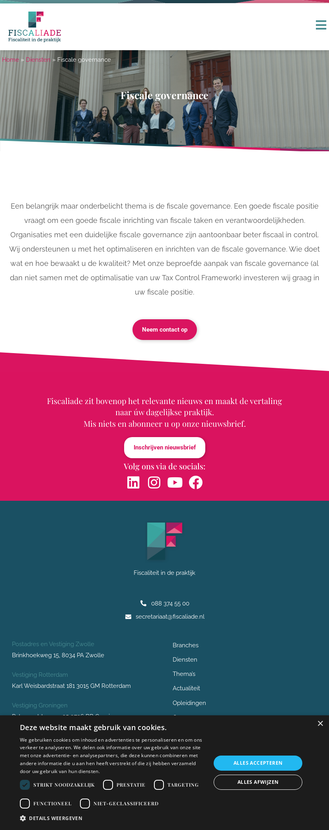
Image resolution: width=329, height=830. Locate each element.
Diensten (38, 59)
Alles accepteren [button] (258, 763)
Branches (187, 645)
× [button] (320, 724)
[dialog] (164, 772)
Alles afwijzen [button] (258, 782)
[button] (112, 818)
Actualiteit (186, 689)
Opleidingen (189, 703)
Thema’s (184, 674)
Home (10, 59)
